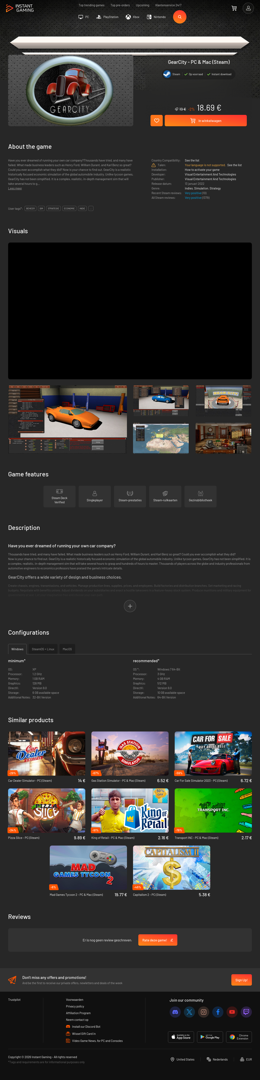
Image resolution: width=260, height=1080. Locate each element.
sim (41, 208)
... (91, 208)
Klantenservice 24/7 (168, 5)
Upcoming (142, 5)
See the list (192, 160)
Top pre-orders (120, 5)
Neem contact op (77, 1019)
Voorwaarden (74, 999)
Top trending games (91, 5)
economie (69, 208)
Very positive (193, 193)
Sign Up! (241, 980)
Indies (189, 188)
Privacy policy (75, 1006)
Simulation (201, 188)
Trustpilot (14, 999)
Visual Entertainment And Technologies (210, 174)
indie (82, 208)
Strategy (215, 188)
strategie (53, 208)
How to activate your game (202, 169)
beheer (30, 208)
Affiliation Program (78, 1013)
